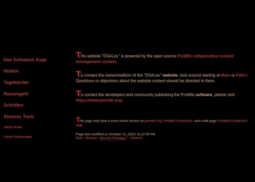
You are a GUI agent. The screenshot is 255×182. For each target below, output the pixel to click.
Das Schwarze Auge (25, 59)
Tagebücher (16, 82)
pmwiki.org (153, 121)
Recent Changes (113, 138)
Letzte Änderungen (18, 137)
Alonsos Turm (19, 116)
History (91, 138)
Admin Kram (13, 127)
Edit (79, 138)
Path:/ (241, 75)
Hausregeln (16, 93)
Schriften (13, 105)
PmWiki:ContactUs (177, 121)
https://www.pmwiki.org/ (99, 100)
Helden (11, 71)
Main (225, 75)
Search (136, 138)
